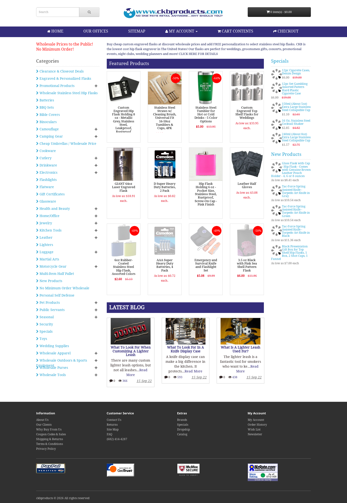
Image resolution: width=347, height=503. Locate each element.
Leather (44, 237)
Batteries (45, 100)
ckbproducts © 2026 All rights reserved (62, 498)
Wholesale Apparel (53, 353)
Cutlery (44, 158)
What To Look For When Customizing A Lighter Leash (131, 351)
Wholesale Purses (52, 368)
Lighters (44, 245)
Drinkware (46, 165)
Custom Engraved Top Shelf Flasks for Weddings (246, 113)
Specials (44, 331)
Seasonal (45, 317)
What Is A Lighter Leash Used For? (240, 349)
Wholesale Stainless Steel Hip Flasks (67, 93)
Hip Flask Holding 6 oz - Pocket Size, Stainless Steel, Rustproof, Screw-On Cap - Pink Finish (206, 194)
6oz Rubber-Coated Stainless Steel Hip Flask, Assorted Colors (123, 267)
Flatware (45, 187)
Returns (112, 424)
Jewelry (44, 223)
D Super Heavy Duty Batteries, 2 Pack (165, 187)
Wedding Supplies (52, 346)
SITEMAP (136, 31)
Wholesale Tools (51, 375)
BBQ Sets (45, 107)
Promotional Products (55, 86)
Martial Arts (47, 259)
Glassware (46, 201)
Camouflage (47, 129)
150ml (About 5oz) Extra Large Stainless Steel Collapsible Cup (296, 107)
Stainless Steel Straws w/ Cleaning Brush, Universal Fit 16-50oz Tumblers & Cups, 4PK (164, 118)
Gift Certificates (50, 194)
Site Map (113, 429)
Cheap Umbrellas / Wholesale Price (66, 144)
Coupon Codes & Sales (51, 434)
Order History (257, 424)
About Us (42, 420)
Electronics (46, 172)
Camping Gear (49, 136)
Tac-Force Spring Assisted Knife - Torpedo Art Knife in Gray (296, 191)
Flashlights (46, 180)
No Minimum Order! (55, 49)
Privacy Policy (46, 448)
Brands (182, 420)
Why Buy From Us (48, 429)
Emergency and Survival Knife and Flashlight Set (205, 265)
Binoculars (46, 122)
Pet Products (48, 302)
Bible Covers (48, 115)
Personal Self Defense (55, 295)
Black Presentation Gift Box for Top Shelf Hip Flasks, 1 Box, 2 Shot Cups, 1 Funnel (289, 253)
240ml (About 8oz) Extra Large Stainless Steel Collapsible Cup (296, 137)
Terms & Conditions (49, 444)
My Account (256, 420)
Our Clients (44, 424)
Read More (193, 371)
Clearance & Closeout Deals (60, 71)
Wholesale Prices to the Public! (64, 44)
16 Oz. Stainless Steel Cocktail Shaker (296, 122)
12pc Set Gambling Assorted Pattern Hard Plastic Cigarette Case (294, 88)
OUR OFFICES (95, 31)
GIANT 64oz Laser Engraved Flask (123, 187)
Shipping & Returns (49, 439)
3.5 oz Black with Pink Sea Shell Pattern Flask (247, 265)
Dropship (183, 429)
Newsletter (255, 434)
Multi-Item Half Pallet (55, 274)
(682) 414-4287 (117, 439)
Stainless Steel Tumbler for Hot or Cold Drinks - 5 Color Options (205, 114)
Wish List (254, 429)
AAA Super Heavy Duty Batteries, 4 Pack (164, 265)
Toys (41, 339)
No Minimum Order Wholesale (62, 288)
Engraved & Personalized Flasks (63, 78)
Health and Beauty (53, 209)
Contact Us (114, 420)
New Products (49, 281)
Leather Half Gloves (247, 185)
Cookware (46, 151)
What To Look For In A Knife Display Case (185, 349)
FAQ (109, 434)
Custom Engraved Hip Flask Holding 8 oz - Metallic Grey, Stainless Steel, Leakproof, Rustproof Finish (123, 121)
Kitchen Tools (48, 230)
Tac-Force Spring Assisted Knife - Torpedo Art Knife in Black (296, 231)
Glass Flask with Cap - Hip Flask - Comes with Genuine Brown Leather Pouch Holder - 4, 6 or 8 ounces (291, 170)
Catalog (182, 434)
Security (44, 324)
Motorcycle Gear (51, 266)
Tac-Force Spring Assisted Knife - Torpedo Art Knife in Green (296, 211)
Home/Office (48, 216)
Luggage (44, 252)
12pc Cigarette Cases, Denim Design (296, 72)
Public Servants (50, 310)
